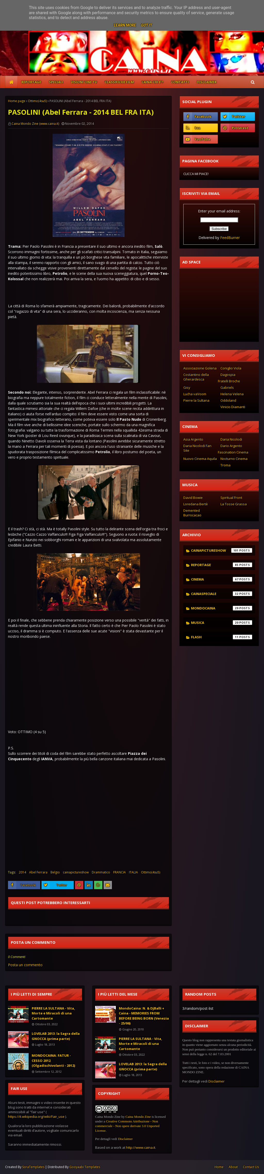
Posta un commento (25, 964)
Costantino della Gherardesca (196, 377)
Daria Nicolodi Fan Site (197, 448)
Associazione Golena (200, 368)
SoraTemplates (33, 1167)
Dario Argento (231, 445)
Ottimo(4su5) (37, 101)
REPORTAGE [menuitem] (31, 82)
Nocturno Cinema (234, 458)
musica (221, 622)
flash (221, 637)
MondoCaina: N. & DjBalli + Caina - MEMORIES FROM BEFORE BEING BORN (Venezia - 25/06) (144, 1016)
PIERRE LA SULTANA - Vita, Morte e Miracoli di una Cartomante (53, 1013)
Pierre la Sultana (196, 400)
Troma (225, 465)
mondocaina (221, 608)
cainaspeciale (221, 593)
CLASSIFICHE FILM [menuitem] (119, 82)
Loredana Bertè (195, 504)
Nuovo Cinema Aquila (200, 458)
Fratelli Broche (229, 381)
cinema (221, 579)
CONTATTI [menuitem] (180, 82)
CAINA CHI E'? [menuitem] (152, 82)
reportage (221, 565)
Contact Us (251, 1167)
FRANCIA (119, 872)
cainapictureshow (76, 872)
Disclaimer (125, 1139)
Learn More (125, 25)
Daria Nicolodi (231, 439)
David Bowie (193, 497)
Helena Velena (232, 394)
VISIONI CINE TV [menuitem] (84, 82)
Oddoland (228, 400)
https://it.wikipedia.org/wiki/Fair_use (36, 1116)
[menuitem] (11, 82)
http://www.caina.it (140, 1147)
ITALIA (133, 872)
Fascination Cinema (233, 452)
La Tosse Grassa (233, 504)
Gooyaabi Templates (84, 1167)
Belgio (55, 872)
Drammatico (101, 872)
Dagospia (227, 374)
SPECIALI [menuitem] (56, 82)
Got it (146, 25)
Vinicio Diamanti (232, 406)
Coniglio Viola (230, 368)
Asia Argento (193, 439)
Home (219, 1167)
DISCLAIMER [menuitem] (207, 82)
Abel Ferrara (38, 872)
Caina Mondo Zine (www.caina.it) (35, 123)
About (233, 1167)
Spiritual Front (231, 497)
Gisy (186, 387)
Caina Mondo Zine (138, 1117)
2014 (22, 872)
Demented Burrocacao (192, 512)
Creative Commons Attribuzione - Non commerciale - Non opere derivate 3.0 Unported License (127, 1125)
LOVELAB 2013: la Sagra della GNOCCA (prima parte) (56, 1036)
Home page (16, 101)
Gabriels (227, 387)
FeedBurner (230, 237)
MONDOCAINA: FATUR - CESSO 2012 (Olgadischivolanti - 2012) (53, 1060)
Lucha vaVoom (194, 394)
